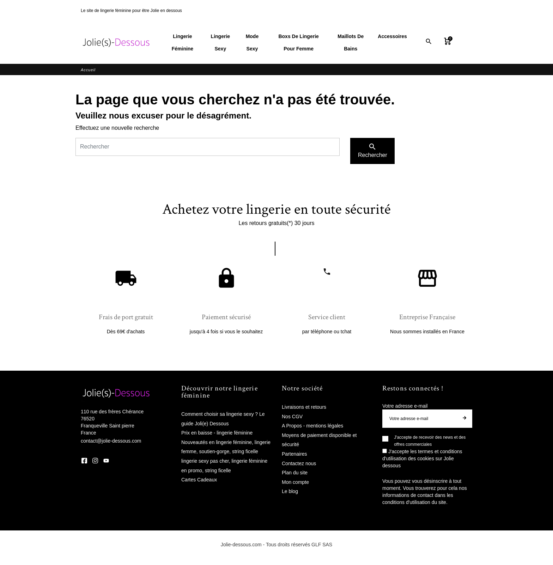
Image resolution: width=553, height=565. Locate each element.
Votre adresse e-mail (404, 406)
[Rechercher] (207, 147)
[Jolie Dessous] (116, 43)
